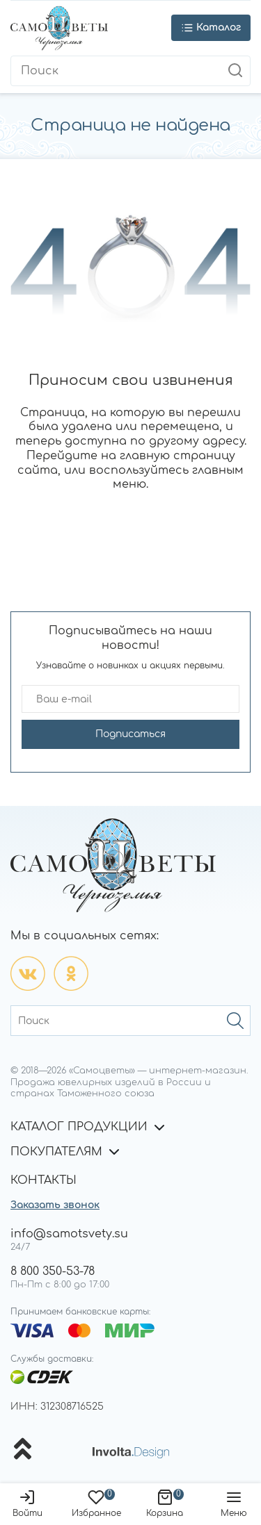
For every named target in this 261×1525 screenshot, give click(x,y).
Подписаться (130, 734)
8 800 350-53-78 (52, 1271)
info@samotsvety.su (69, 1234)
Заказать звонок (55, 1205)
